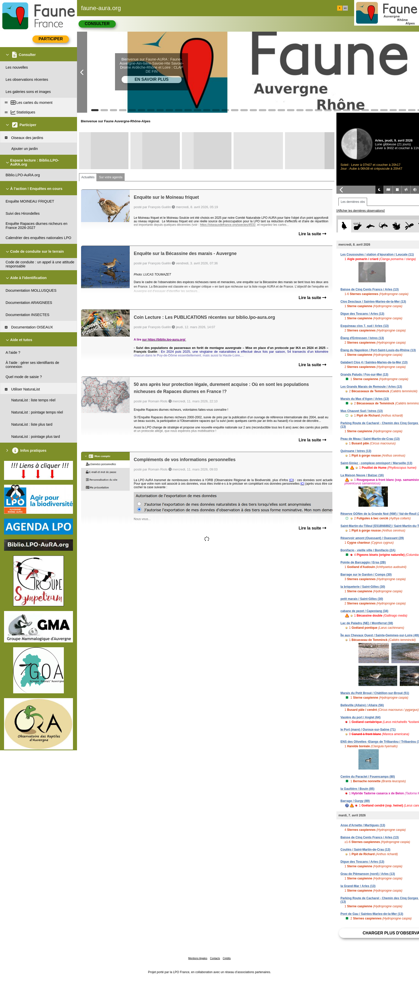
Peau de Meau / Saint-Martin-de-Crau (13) (369, 439)
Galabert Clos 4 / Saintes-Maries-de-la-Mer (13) (374, 362)
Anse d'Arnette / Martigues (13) (362, 825)
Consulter (97, 24)
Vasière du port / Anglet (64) (360, 717)
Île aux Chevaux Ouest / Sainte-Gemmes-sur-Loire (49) (379, 635)
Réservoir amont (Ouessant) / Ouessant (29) (372, 538)
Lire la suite (312, 234)
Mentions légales (197, 958)
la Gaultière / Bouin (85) (357, 789)
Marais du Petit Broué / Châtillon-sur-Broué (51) (374, 693)
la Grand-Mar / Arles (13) (357, 886)
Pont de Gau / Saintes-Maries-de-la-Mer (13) (371, 914)
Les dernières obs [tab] (353, 202)
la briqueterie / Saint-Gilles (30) (362, 586)
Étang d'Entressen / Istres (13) (362, 338)
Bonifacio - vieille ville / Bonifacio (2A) (367, 550)
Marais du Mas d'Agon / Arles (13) (364, 399)
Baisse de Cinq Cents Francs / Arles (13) (369, 289)
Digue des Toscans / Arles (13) (362, 314)
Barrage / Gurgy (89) (355, 801)
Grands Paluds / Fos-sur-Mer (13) (364, 374)
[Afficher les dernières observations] (360, 210)
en (345, 8)
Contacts (215, 958)
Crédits (227, 958)
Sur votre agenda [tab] (110, 177)
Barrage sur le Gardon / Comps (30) (366, 574)
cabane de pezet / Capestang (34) (364, 611)
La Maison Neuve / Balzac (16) (362, 475)
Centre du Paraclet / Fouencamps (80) (367, 776)
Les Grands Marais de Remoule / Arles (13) (371, 386)
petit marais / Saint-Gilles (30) (361, 599)
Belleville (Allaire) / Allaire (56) (362, 705)
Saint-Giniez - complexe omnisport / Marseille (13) (376, 463)
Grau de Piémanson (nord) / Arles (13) (367, 874)
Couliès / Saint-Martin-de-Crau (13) (365, 849)
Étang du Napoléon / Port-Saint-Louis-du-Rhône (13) (378, 350)
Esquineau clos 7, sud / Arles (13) (364, 326)
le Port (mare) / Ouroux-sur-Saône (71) (367, 729)
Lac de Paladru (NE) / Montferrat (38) (366, 623)
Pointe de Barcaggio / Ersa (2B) (363, 562)
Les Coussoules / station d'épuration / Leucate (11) (377, 254)
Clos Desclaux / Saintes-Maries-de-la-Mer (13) (373, 301)
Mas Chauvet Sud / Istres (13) (361, 411)
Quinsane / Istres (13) (355, 451)
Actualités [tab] (87, 177)
